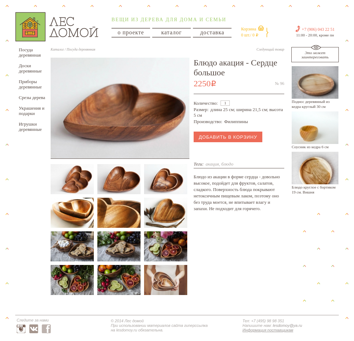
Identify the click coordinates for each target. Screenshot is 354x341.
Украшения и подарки (32, 110)
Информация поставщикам (267, 330)
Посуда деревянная (30, 52)
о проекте (131, 32)
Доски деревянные (30, 68)
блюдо (227, 164)
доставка (212, 32)
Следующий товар (270, 49)
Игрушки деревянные (30, 126)
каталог (171, 32)
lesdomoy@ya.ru (287, 325)
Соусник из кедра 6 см (310, 147)
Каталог (57, 49)
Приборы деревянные (30, 84)
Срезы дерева (32, 97)
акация (212, 164)
